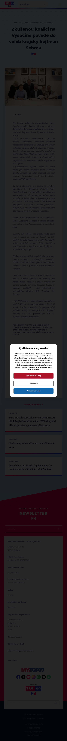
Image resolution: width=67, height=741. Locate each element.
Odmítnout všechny (33, 376)
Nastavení (34, 383)
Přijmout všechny (33, 391)
